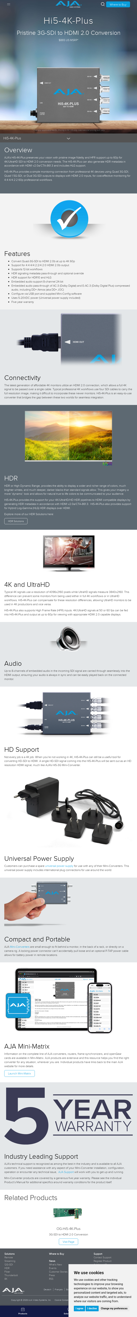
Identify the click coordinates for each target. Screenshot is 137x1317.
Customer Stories (58, 1271)
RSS (51, 1279)
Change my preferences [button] (114, 1308)
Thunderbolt (11, 1275)
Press (52, 1275)
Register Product (102, 1261)
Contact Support (102, 1257)
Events (52, 1268)
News (52, 1261)
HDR (6, 1268)
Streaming (9, 1261)
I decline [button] (92, 1308)
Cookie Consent (62, 1299)
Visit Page (68, 1242)
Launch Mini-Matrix (19, 1073)
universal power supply (59, 866)
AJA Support (66, 1172)
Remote (8, 1257)
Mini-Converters (19, 947)
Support (98, 1254)
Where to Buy (118, 4)
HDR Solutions (16, 521)
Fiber (7, 1271)
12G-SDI (8, 1264)
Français (59, 1289)
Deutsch (47, 1289)
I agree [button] (79, 1308)
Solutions (9, 1254)
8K (5, 1279)
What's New (55, 1264)
